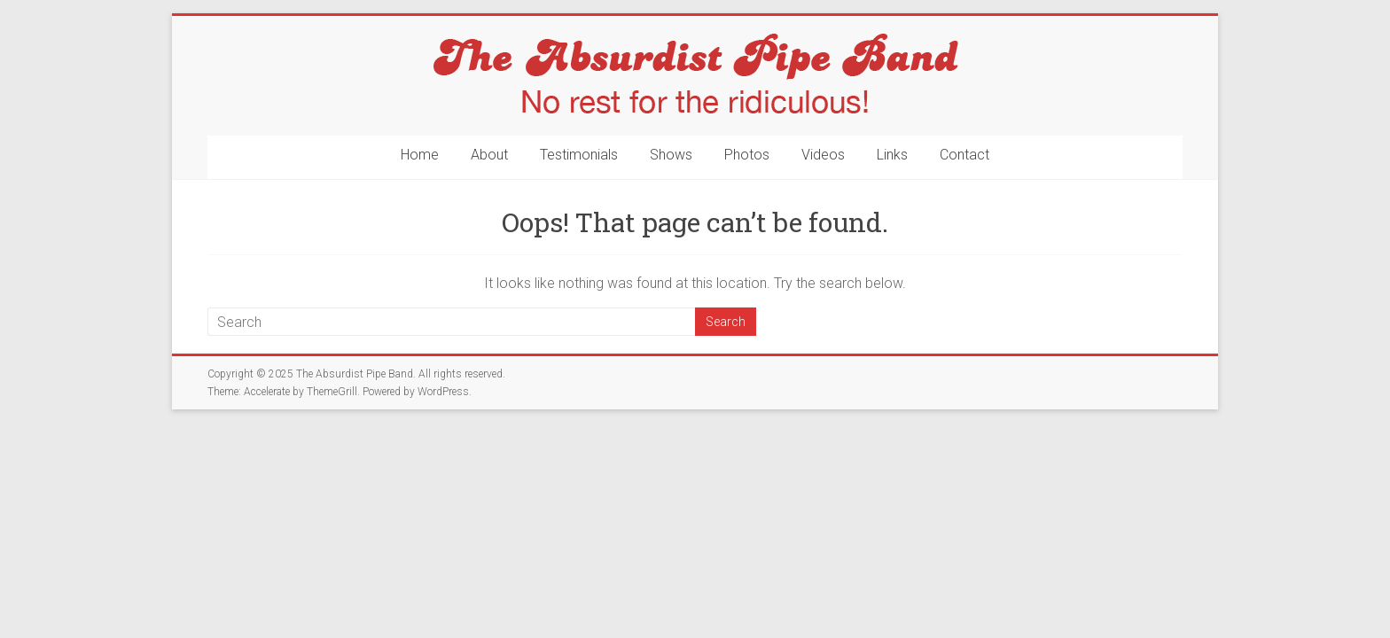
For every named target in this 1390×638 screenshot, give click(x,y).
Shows (671, 154)
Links (892, 154)
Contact (964, 154)
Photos (746, 154)
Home (420, 154)
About (489, 154)
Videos (823, 154)
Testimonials (579, 154)
